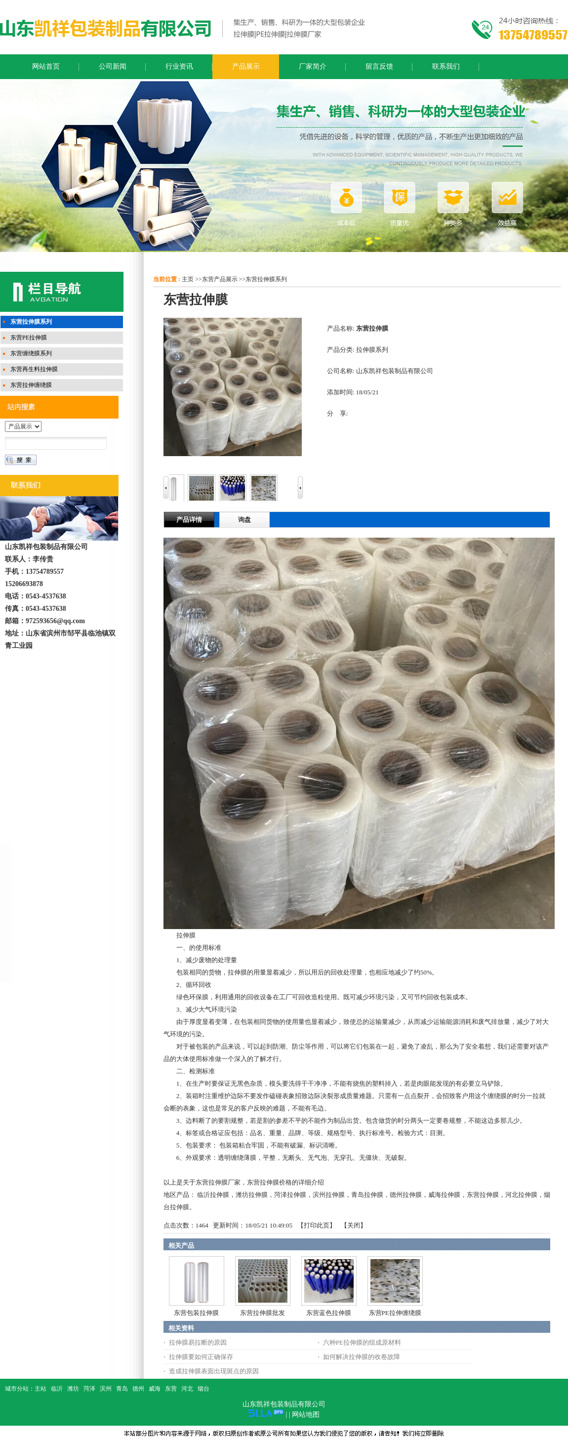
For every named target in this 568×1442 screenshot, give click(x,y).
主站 (40, 1388)
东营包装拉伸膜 (196, 1312)
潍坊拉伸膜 (252, 1194)
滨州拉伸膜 (329, 1194)
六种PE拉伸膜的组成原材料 (362, 1342)
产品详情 (189, 519)
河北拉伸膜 (521, 1194)
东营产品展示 (220, 279)
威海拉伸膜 (444, 1194)
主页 (188, 279)
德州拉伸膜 (406, 1194)
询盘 (244, 519)
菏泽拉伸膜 (290, 1194)
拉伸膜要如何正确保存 (201, 1356)
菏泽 (89, 1388)
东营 (171, 1388)
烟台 (203, 1388)
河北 (187, 1388)
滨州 (106, 1388)
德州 (138, 1388)
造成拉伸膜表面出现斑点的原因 (214, 1371)
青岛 (122, 1388)
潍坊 (73, 1388)
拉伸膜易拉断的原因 (198, 1342)
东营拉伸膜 (483, 1194)
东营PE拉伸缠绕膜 (395, 1312)
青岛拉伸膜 (367, 1194)
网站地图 (306, 1414)
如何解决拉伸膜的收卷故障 (361, 1356)
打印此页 (316, 1225)
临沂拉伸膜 (213, 1194)
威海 (155, 1388)
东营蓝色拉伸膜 (328, 1312)
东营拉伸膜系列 (266, 279)
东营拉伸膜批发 (262, 1312)
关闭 (353, 1225)
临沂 (57, 1388)
